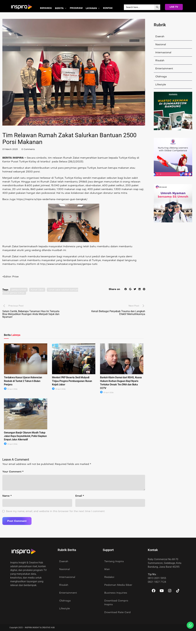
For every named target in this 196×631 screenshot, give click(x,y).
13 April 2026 (11, 389)
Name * (7, 495)
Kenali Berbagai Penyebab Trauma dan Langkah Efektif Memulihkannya (118, 313)
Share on (113, 289)
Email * (79, 495)
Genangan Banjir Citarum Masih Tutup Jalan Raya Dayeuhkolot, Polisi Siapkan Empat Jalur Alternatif (25, 436)
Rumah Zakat (39, 289)
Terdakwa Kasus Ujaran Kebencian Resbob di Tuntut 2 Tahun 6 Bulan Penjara (23, 381)
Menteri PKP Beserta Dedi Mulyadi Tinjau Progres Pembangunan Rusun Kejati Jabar (72, 381)
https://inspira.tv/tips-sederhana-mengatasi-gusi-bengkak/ (54, 199)
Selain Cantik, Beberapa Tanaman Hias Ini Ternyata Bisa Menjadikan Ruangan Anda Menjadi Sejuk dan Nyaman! (30, 314)
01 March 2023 (10, 149)
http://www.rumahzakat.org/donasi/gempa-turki (70, 263)
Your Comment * (12, 471)
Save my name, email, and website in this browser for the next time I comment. (55, 511)
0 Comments (30, 149)
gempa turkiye (19, 289)
